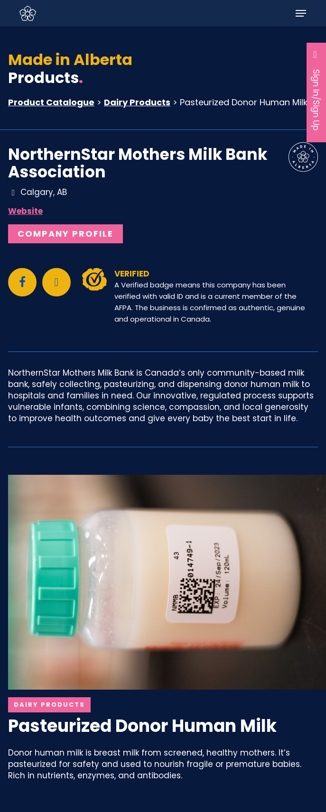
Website (25, 211)
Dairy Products (137, 102)
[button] (301, 13)
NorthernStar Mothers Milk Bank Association (137, 163)
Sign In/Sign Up (316, 89)
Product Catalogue (51, 102)
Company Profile (65, 234)
